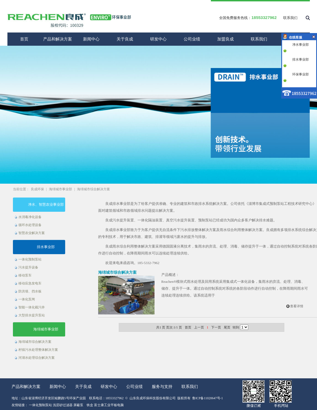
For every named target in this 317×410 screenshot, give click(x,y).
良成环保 (37, 189)
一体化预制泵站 (30, 259)
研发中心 (158, 39)
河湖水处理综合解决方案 (36, 358)
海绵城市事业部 (60, 189)
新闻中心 (91, 39)
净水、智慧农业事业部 (46, 204)
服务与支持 (162, 386)
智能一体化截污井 (31, 307)
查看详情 (296, 306)
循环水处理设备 (30, 225)
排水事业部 (46, 247)
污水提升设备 (28, 267)
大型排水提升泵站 (31, 315)
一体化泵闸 (26, 299)
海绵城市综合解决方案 (93, 189)
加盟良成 (225, 39)
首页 (24, 39)
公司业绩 (192, 39)
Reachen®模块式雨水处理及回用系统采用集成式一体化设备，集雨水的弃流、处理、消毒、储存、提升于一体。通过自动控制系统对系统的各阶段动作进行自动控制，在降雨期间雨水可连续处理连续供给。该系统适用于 (234, 288)
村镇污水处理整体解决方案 (38, 350)
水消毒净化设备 (30, 217)
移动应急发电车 (30, 283)
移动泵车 (25, 275)
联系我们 (290, 18)
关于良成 (125, 39)
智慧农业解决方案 (31, 233)
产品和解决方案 (57, 39)
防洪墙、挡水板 (30, 291)
